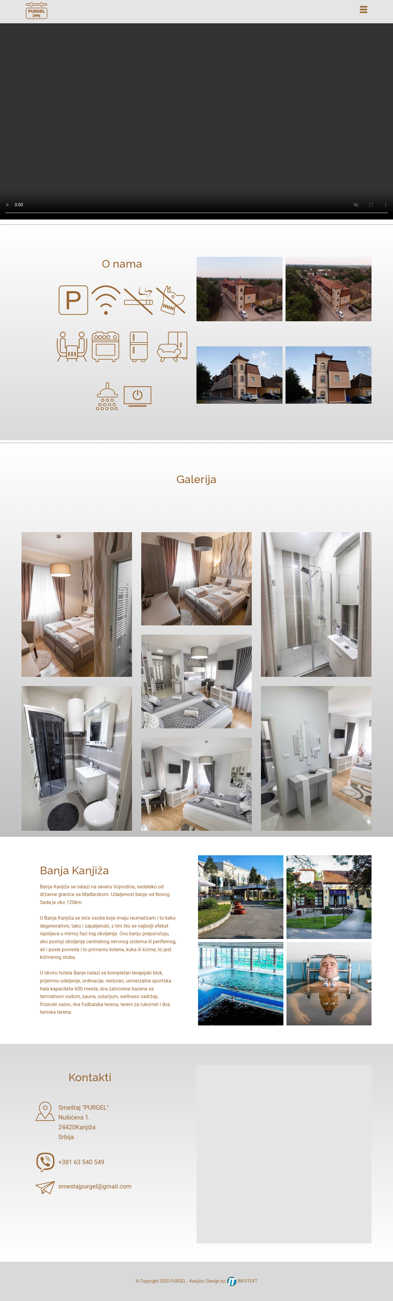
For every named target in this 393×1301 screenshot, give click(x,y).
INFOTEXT (242, 1281)
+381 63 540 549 (81, 1162)
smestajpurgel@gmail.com (95, 1186)
